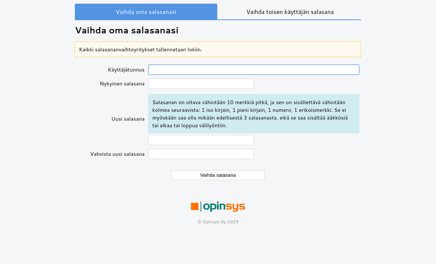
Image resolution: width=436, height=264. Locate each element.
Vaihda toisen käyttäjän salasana (290, 11)
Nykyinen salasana (122, 83)
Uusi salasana (128, 118)
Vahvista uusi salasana (117, 154)
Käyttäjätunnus (126, 69)
